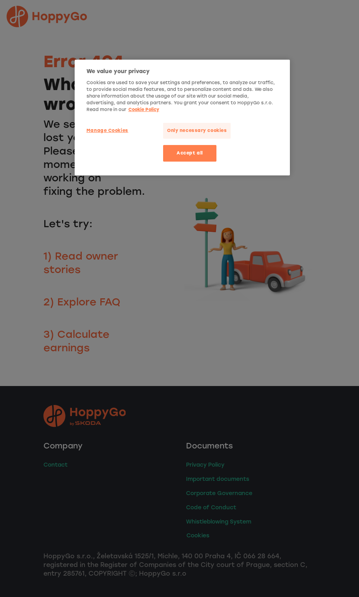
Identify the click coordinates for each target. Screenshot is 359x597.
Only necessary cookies (197, 130)
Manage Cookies (107, 130)
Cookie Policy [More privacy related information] (143, 109)
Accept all (190, 153)
